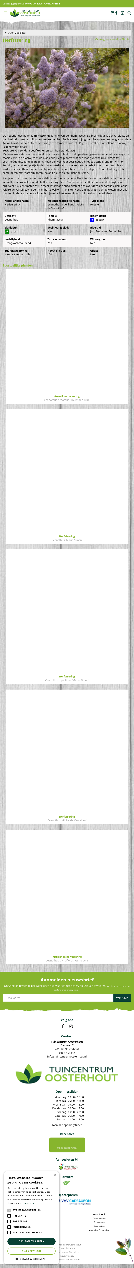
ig (122, 13)
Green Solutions (67, 1252)
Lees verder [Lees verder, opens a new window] (29, 1203)
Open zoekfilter (16, 32)
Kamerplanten (99, 1221)
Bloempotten (99, 1229)
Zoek (129, 13)
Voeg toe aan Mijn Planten (115, 39)
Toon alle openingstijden (67, 1125)
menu (5, 13)
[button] (31, 1259)
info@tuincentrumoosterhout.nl (67, 1056)
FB (63, 1026)
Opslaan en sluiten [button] (31, 1241)
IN (71, 1026)
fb (116, 13)
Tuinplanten (99, 1225)
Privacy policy (67, 1259)
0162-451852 (67, 1053)
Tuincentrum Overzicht (67, 1255)
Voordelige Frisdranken (99, 1233)
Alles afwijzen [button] (31, 1251)
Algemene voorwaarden (67, 1263)
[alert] (31, 1217)
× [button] (55, 1175)
